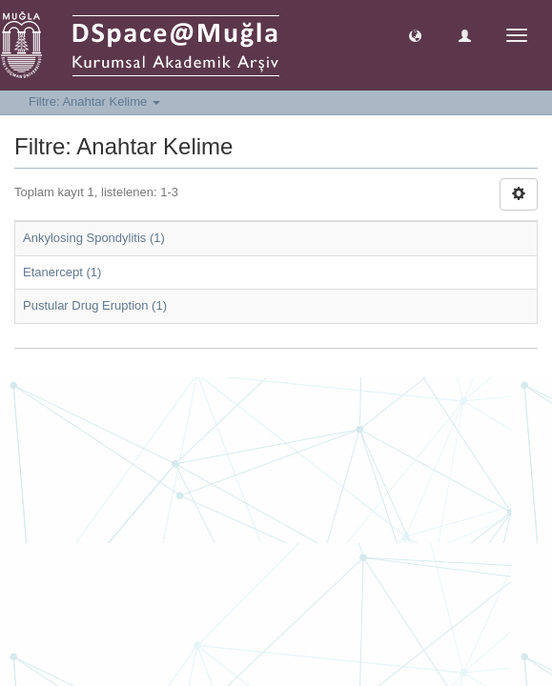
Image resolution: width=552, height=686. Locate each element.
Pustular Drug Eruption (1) (95, 305)
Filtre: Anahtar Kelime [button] (94, 101)
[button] (415, 34)
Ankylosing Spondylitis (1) (94, 238)
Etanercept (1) (62, 272)
